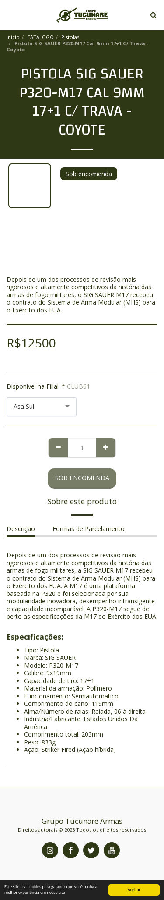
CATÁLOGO (40, 37)
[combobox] (42, 406)
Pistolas (70, 37)
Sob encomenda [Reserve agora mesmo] (82, 478)
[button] (9, 15)
